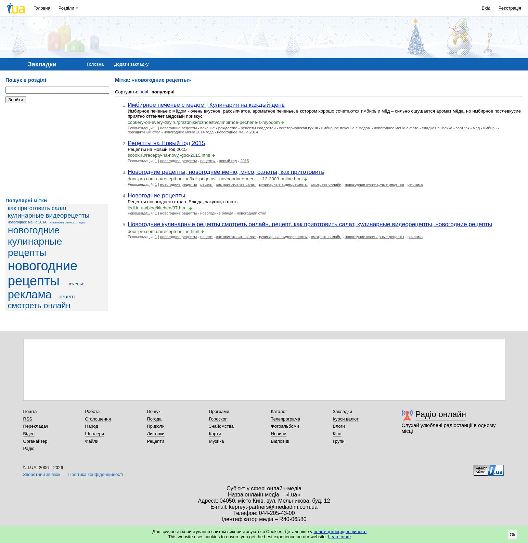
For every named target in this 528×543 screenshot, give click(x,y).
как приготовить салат (37, 208)
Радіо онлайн (440, 414)
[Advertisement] (56, 150)
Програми (219, 411)
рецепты (207, 161)
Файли (92, 441)
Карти (215, 433)
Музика (216, 441)
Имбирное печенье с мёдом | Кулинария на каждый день (206, 104)
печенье (76, 283)
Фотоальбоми (285, 426)
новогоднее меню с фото (396, 128)
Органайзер (35, 441)
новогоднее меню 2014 (27, 222)
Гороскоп (218, 419)
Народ (91, 426)
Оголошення (98, 419)
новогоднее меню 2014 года (67, 222)
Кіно (337, 433)
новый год (228, 161)
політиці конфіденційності (339, 531)
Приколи (156, 426)
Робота (92, 411)
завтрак (462, 128)
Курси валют (346, 419)
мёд (476, 128)
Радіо (29, 448)
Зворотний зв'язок (41, 474)
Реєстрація (510, 8)
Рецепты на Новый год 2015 (166, 143)
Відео (29, 433)
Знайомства (221, 426)
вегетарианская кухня (298, 128)
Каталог (279, 411)
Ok (512, 534)
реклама (30, 294)
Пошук (153, 411)
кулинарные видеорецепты (49, 215)
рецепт (67, 296)
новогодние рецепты (43, 273)
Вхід (486, 8)
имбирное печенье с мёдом (346, 128)
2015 (244, 161)
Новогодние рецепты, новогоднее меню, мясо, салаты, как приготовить (226, 171)
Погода (154, 419)
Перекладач (35, 426)
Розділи (66, 8)
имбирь (490, 128)
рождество (227, 128)
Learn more (339, 536)
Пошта (30, 411)
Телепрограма (285, 419)
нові (144, 91)
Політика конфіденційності (95, 474)
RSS (28, 419)
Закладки (342, 411)
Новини (278, 433)
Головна (42, 8)
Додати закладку (131, 64)
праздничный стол (144, 132)
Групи (339, 441)
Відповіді (280, 441)
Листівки (156, 433)
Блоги (339, 426)
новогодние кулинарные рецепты (35, 241)
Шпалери (94, 433)
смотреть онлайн (39, 305)
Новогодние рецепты (156, 195)
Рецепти (155, 441)
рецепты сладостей (258, 128)
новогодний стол (251, 213)
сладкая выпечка (437, 128)
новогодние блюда (216, 213)
